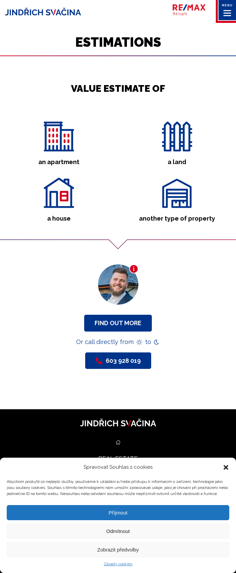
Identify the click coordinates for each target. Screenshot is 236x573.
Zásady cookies (118, 564)
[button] (226, 467)
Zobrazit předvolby (118, 549)
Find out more (118, 323)
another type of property (177, 218)
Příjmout (118, 512)
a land (177, 161)
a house (59, 218)
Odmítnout (118, 531)
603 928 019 (118, 360)
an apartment (58, 161)
